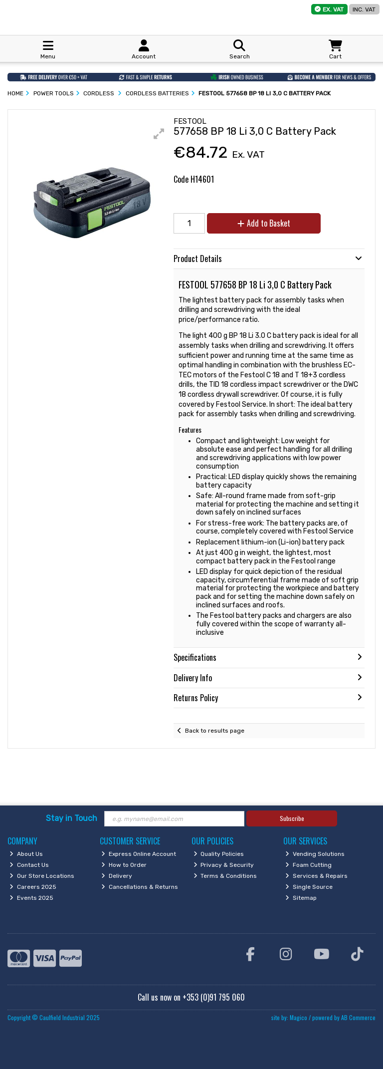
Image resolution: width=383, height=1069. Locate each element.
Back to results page (214, 730)
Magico (298, 1017)
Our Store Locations (41, 875)
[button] (159, 134)
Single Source (309, 886)
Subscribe (292, 818)
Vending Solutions (315, 853)
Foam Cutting (308, 864)
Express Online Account (138, 853)
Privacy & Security (223, 864)
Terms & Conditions (225, 875)
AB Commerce (358, 1017)
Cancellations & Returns (139, 886)
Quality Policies (218, 853)
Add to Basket (263, 223)
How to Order (124, 864)
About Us (26, 853)
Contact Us (29, 864)
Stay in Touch (71, 818)
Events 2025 (31, 897)
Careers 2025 (32, 886)
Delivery (116, 875)
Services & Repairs (316, 875)
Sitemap (301, 897)
